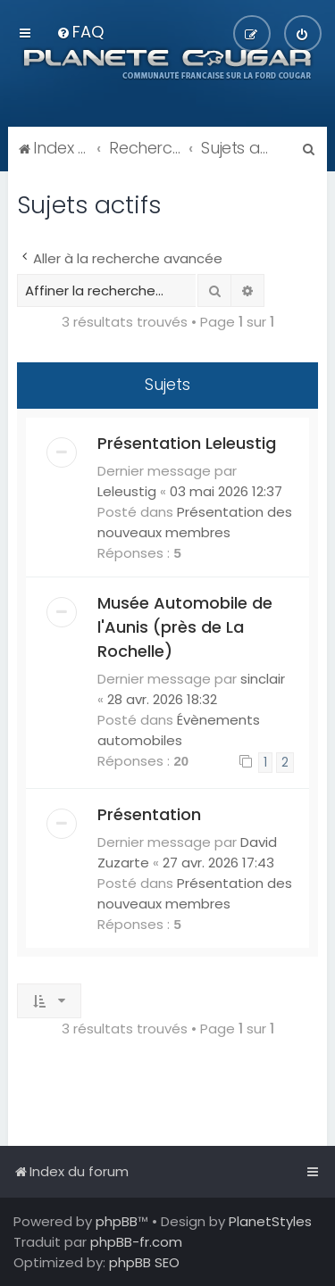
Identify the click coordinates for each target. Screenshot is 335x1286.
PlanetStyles (270, 1221)
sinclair (262, 678)
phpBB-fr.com (136, 1241)
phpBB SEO (144, 1262)
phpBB (117, 1221)
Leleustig (126, 491)
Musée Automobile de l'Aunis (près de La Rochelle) (184, 627)
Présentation (149, 814)
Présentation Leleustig (186, 443)
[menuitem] (80, 31)
